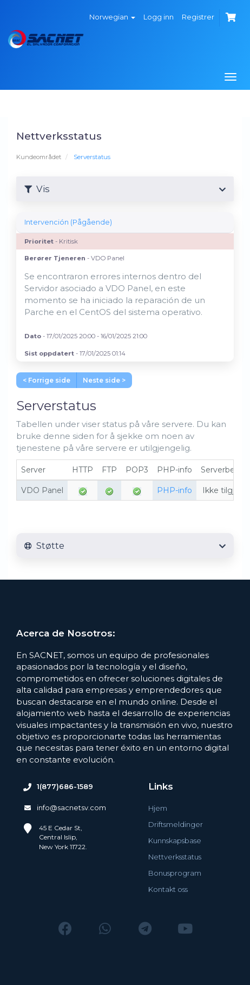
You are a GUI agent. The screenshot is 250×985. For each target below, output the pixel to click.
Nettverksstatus (174, 856)
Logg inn (158, 16)
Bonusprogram (174, 873)
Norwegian (112, 16)
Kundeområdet (38, 157)
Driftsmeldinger (175, 824)
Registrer (198, 16)
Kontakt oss (168, 889)
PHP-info (174, 490)
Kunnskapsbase (174, 840)
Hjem (157, 808)
